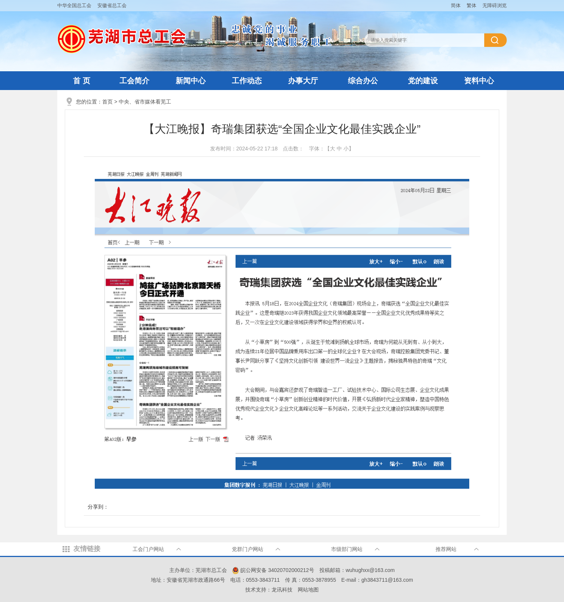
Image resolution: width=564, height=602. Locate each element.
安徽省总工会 (112, 5)
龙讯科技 (282, 590)
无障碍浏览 (494, 5)
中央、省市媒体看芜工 (145, 102)
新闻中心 (191, 81)
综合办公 (363, 81)
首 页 (81, 81)
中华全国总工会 (74, 5)
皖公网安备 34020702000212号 (273, 570)
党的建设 (423, 81)
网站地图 (308, 590)
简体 (456, 5)
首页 (107, 102)
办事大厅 (303, 81)
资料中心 (479, 81)
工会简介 (134, 81)
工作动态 (247, 81)
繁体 (471, 5)
